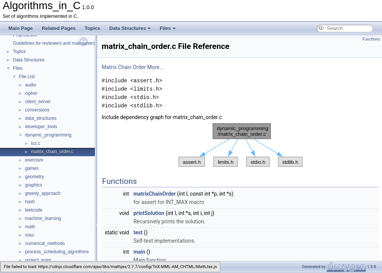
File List (27, 76)
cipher (31, 93)
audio (30, 85)
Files (168, 28)
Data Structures (130, 28)
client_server (38, 101)
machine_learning (43, 218)
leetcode (33, 210)
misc (30, 235)
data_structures (41, 118)
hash (30, 201)
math (30, 226)
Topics (92, 28)
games (32, 168)
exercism (34, 160)
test (138, 232)
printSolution (149, 213)
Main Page (20, 28)
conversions (37, 110)
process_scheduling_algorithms (57, 251)
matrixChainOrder (155, 194)
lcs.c (35, 143)
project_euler (38, 260)
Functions (371, 39)
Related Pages (58, 28)
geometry (34, 176)
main (139, 252)
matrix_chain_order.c (52, 151)
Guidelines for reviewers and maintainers (54, 43)
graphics (33, 185)
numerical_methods (45, 243)
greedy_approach (42, 193)
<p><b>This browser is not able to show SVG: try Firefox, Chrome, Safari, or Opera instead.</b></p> (240, 145)
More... (155, 67)
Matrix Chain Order (124, 67)
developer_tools (41, 126)
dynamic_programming (48, 135)
